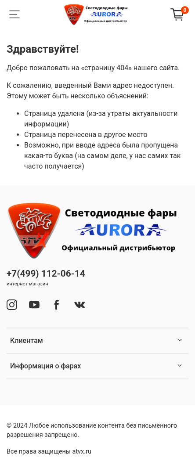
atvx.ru (81, 451)
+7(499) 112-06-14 (46, 273)
